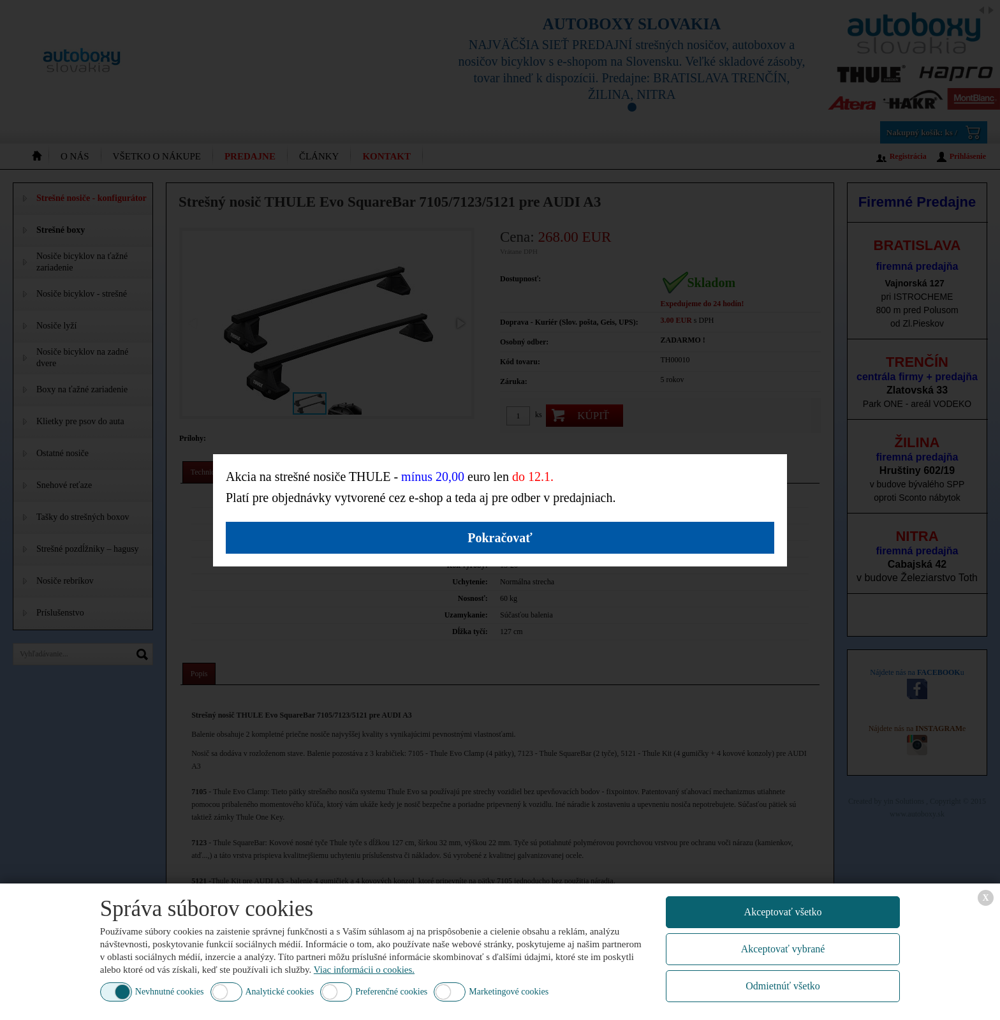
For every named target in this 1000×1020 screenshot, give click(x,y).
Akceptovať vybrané (783, 948)
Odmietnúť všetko (783, 985)
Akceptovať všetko (783, 911)
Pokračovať (500, 538)
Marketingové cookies (508, 991)
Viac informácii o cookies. (364, 970)
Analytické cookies (280, 991)
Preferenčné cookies (391, 991)
